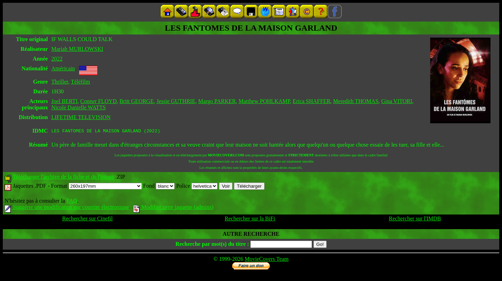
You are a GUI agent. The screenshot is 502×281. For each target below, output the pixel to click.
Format (96, 187)
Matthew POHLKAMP (264, 101)
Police (197, 187)
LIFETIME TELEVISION (81, 117)
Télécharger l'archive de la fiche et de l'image (63, 178)
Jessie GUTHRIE (176, 101)
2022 (56, 59)
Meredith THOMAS (356, 101)
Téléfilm (80, 82)
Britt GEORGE (137, 101)
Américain (63, 68)
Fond (159, 187)
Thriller (59, 82)
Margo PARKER (217, 101)
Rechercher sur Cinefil (87, 220)
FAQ (71, 202)
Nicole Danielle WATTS (78, 107)
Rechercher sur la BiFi (250, 220)
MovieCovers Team (267, 260)
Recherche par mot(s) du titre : (212, 245)
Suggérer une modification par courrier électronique (67, 208)
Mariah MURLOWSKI (77, 49)
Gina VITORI (396, 101)
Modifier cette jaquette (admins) (173, 208)
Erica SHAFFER (311, 101)
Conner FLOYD (98, 101)
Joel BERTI (64, 101)
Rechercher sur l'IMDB (415, 220)
